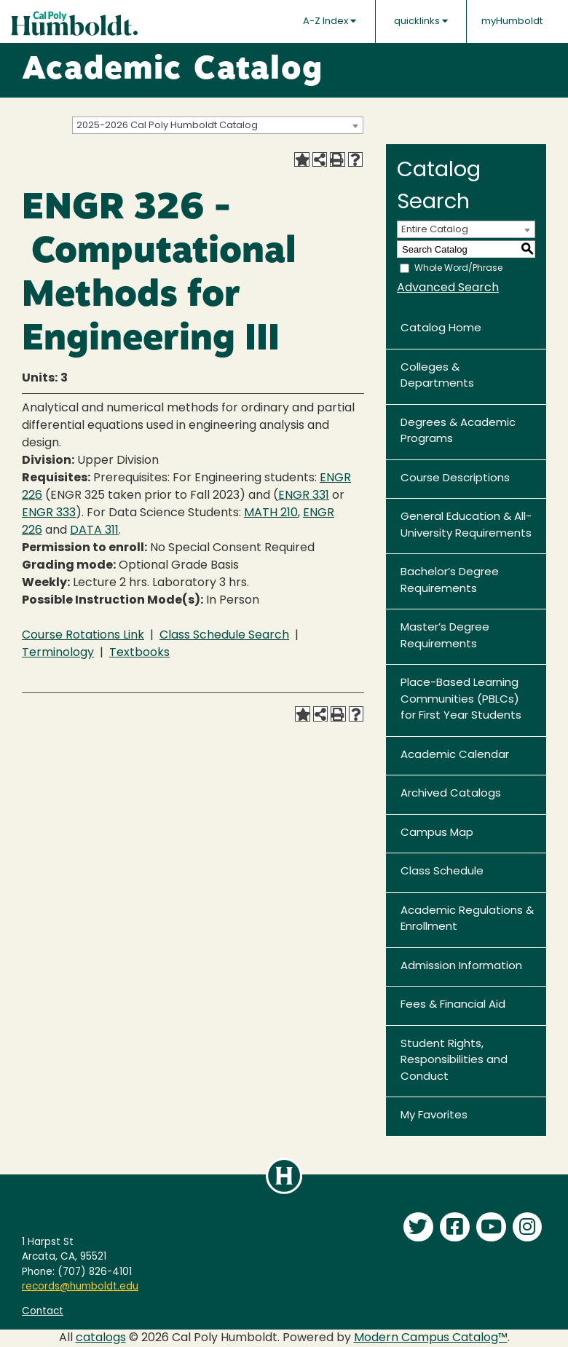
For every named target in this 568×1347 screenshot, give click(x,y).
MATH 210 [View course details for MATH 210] (271, 513)
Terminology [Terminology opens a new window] (58, 653)
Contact (42, 1311)
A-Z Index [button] (329, 21)
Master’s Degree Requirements (445, 636)
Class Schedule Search (224, 635)
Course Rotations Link (83, 635)
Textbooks (139, 653)
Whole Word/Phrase (458, 268)
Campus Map (437, 833)
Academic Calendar (455, 755)
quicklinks (421, 21)
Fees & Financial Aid (453, 1005)
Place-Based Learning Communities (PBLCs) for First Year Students (461, 700)
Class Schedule (442, 871)
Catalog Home (441, 328)
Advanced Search (448, 288)
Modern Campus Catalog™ (431, 1338)
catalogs (101, 1338)
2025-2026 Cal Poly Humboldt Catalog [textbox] (167, 125)
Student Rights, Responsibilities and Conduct (454, 1061)
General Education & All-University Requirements (466, 526)
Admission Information (461, 966)
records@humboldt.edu (80, 1287)
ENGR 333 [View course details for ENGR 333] (49, 513)
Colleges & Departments (437, 376)
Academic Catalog (172, 71)
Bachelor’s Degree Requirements (450, 581)
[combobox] (217, 125)
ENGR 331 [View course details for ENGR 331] (303, 496)
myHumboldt (512, 21)
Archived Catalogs (451, 794)
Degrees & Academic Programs (458, 432)
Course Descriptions (455, 478)
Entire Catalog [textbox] (434, 229)
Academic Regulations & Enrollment (467, 919)
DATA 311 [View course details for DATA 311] (94, 531)
